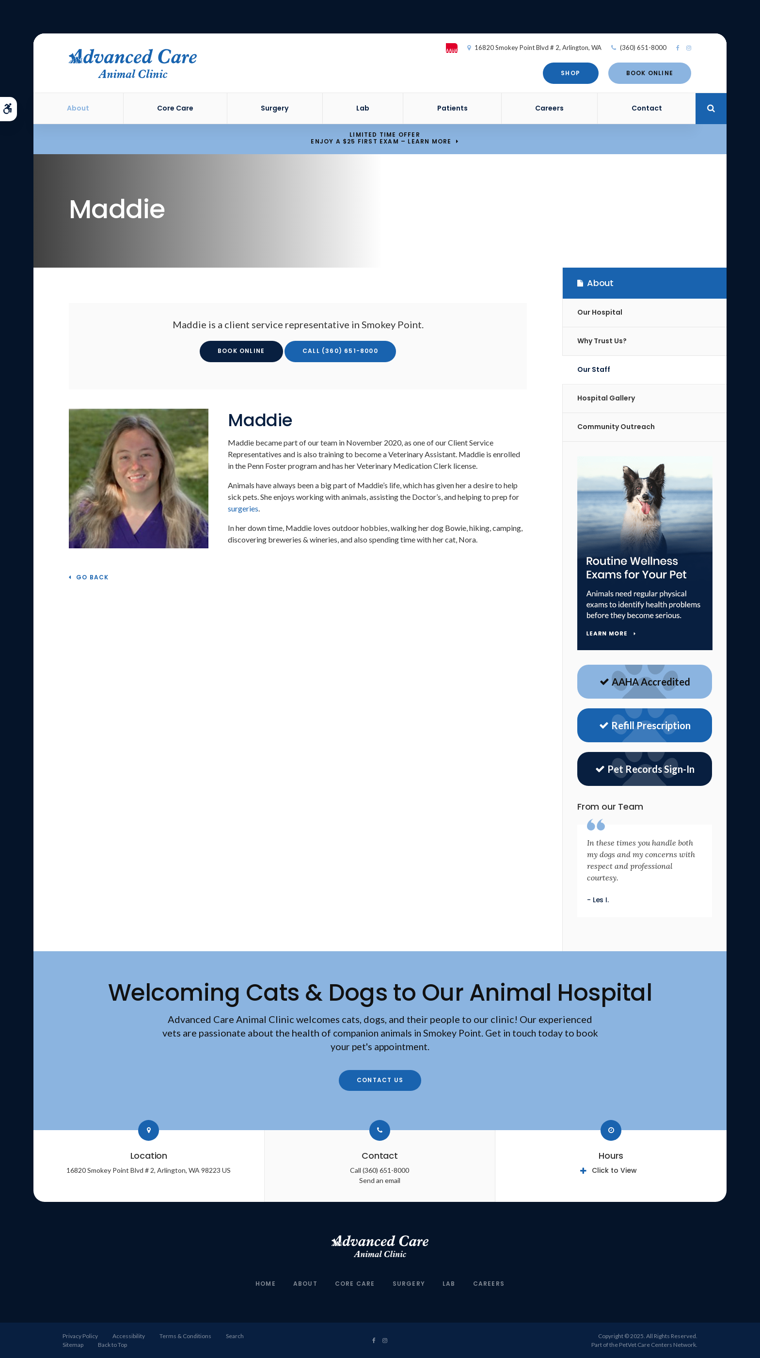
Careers (549, 108)
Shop (570, 73)
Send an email (379, 1180)
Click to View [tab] (614, 1170)
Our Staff (593, 369)
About (78, 108)
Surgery (274, 108)
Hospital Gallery (606, 398)
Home (265, 1283)
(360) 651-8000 (643, 47)
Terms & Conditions (185, 1336)
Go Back (92, 577)
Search (235, 1336)
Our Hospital (599, 312)
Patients (452, 108)
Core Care (175, 108)
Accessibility (128, 1336)
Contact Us (380, 1080)
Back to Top (112, 1344)
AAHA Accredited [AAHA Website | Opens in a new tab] (645, 681)
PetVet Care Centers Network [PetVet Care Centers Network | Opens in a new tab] (657, 1344)
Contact (647, 108)
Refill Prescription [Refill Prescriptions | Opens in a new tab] (645, 725)
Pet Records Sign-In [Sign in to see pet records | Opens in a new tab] (645, 769)
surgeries (243, 508)
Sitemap (73, 1344)
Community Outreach (616, 426)
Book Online (649, 73)
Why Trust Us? (602, 341)
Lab (362, 108)
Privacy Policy (80, 1336)
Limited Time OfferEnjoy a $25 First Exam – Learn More (381, 138)
